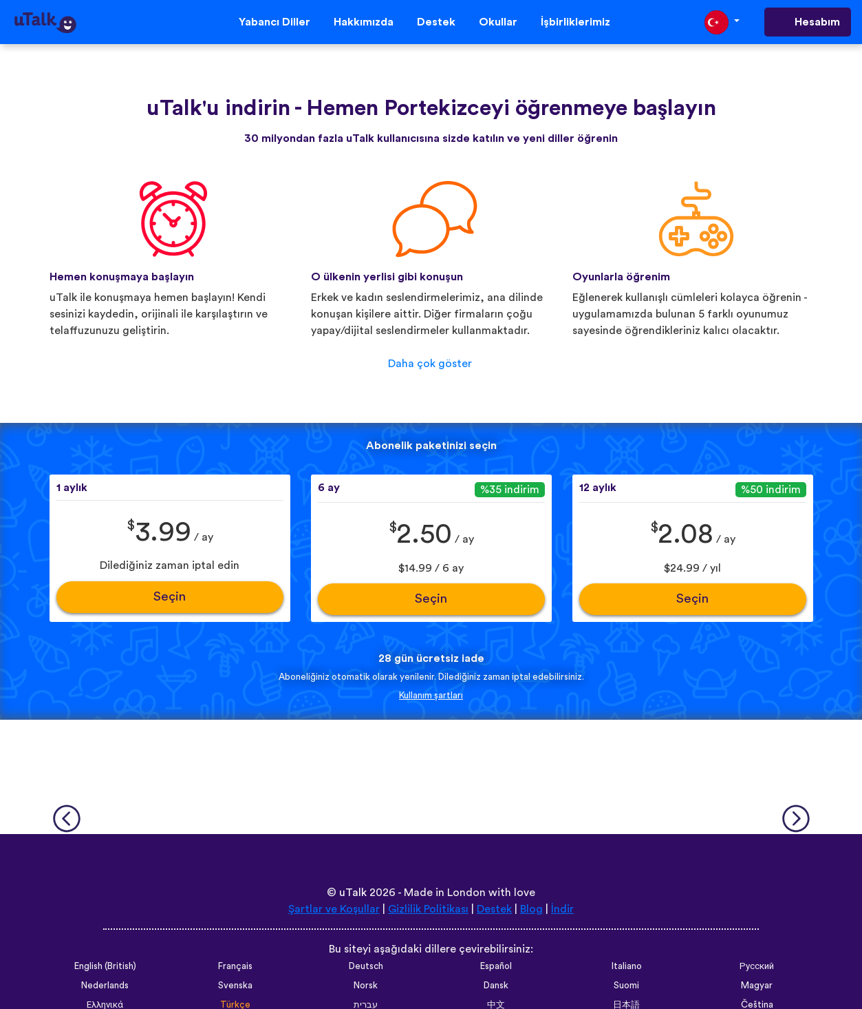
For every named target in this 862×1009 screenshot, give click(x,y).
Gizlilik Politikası (428, 909)
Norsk (366, 985)
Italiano (627, 966)
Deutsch (366, 966)
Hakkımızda (364, 22)
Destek (436, 22)
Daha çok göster (430, 363)
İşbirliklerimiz (575, 22)
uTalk (353, 892)
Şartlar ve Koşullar (334, 909)
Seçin (169, 596)
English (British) (105, 966)
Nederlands (105, 985)
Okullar (498, 22)
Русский (757, 966)
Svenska (235, 985)
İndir (562, 909)
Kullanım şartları (431, 695)
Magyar (757, 985)
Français (235, 966)
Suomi (626, 985)
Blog (531, 909)
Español (496, 966)
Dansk (496, 985)
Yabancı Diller (274, 22)
